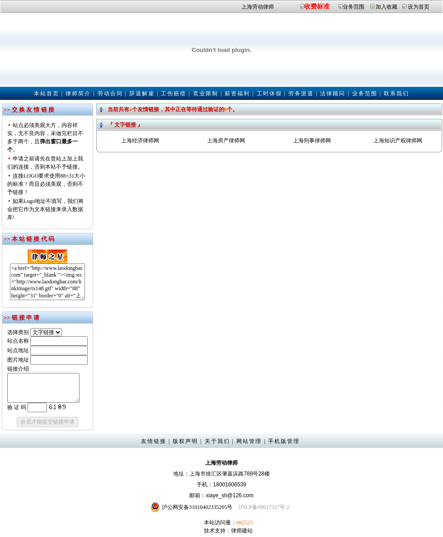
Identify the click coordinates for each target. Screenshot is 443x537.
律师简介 (78, 93)
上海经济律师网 (140, 140)
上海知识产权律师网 (397, 140)
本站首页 (46, 93)
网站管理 (249, 441)
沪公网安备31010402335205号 (197, 507)
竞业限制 (205, 93)
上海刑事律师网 (312, 140)
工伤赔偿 (173, 93)
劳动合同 (110, 93)
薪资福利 (237, 93)
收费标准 (317, 6)
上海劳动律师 (257, 7)
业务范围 (353, 7)
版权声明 (185, 441)
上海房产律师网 (226, 140)
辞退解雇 (142, 93)
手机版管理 (284, 441)
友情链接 (153, 441)
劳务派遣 (301, 93)
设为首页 (418, 7)
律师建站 (242, 531)
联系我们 (396, 93)
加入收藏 (386, 7)
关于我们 (217, 441)
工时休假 (269, 93)
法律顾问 (332, 93)
